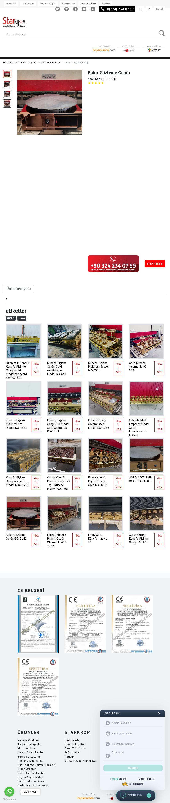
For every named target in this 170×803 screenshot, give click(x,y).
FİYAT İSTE (154, 264)
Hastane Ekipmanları (31, 760)
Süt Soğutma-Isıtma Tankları (37, 765)
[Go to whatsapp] (9, 792)
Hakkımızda (28, 3)
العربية (160, 9)
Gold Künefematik (50, 62)
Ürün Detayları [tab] (18, 288)
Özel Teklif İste (88, 3)
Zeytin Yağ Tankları (31, 777)
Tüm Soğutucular (29, 756)
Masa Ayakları (27, 748)
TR (140, 9)
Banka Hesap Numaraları (81, 760)
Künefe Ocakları (27, 62)
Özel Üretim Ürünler (31, 773)
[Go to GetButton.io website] (9, 799)
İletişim (106, 3)
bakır (21, 318)
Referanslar (68, 3)
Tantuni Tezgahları (30, 744)
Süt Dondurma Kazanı (32, 781)
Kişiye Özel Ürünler (31, 752)
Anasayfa (11, 3)
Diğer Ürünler (27, 769)
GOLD (11, 318)
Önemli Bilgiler (48, 3)
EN (149, 9)
